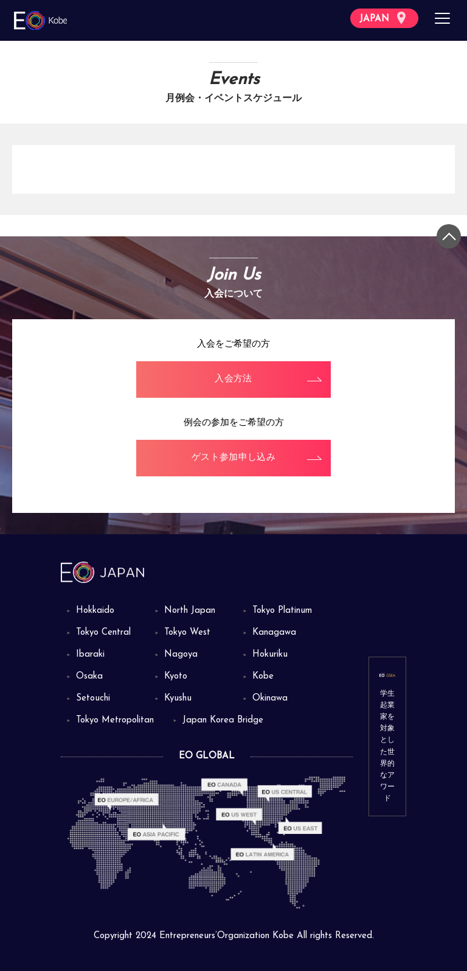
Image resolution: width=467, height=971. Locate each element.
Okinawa (270, 698)
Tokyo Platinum (282, 610)
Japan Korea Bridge (222, 720)
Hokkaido (95, 610)
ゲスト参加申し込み (233, 457)
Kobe (263, 676)
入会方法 (233, 379)
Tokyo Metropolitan (115, 720)
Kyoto (175, 676)
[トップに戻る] (449, 236)
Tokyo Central (103, 632)
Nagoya (181, 654)
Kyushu (178, 698)
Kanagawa (274, 632)
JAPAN (382, 18)
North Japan (189, 610)
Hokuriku (270, 654)
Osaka (89, 676)
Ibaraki (90, 654)
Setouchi (93, 698)
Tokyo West (187, 632)
